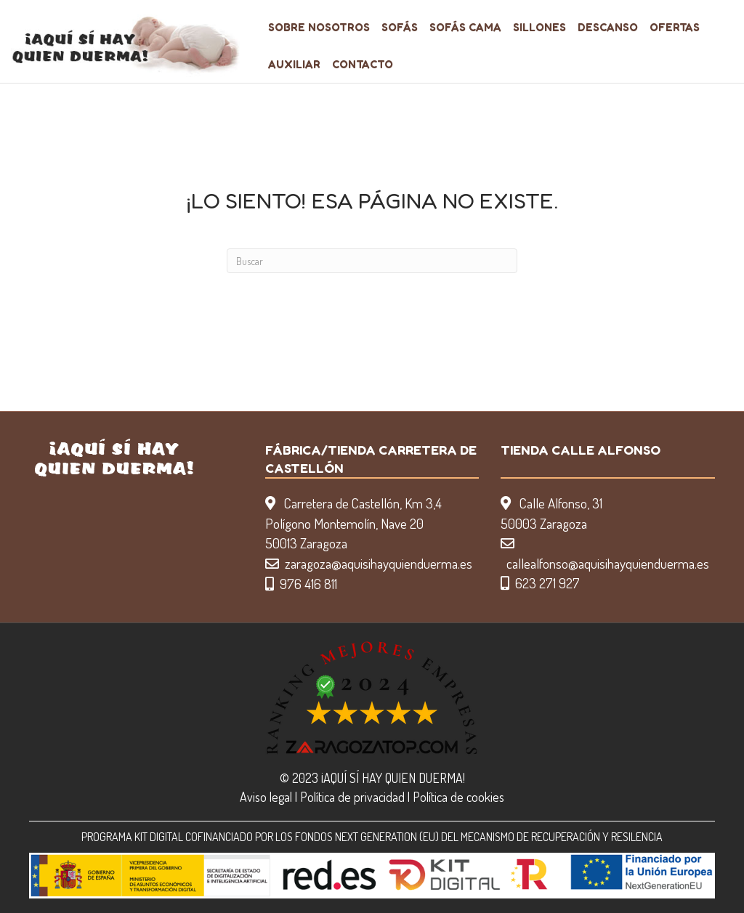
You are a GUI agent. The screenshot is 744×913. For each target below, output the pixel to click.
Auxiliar (294, 64)
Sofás (399, 27)
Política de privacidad (352, 797)
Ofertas (675, 27)
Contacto (362, 64)
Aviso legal (266, 797)
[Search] (372, 260)
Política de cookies (458, 797)
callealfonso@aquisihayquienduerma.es (607, 563)
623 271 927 (547, 583)
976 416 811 (308, 584)
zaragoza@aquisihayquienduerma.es (378, 563)
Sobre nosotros (319, 27)
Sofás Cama (465, 27)
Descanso (608, 27)
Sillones (539, 27)
